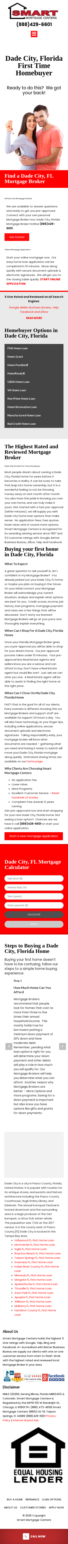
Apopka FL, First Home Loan (33, 1297)
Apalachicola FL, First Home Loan (36, 1284)
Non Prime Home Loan (21, 398)
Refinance (32, 1499)
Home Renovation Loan (22, 407)
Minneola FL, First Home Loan (33, 1275)
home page (35, 761)
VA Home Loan (16, 390)
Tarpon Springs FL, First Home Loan (37, 1258)
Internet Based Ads (26, 1420)
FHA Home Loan (17, 348)
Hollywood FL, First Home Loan (34, 1240)
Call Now (34, 1536)
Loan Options (51, 1499)
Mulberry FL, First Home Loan (33, 1306)
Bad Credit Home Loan (21, 423)
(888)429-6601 (34, 24)
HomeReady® (16, 373)
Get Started (16, 237)
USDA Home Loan (18, 381)
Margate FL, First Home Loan (33, 1280)
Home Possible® (17, 365)
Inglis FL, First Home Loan (31, 1249)
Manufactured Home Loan (24, 415)
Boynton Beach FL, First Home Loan (38, 1253)
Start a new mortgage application (33, 836)
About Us (10, 1507)
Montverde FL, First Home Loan (35, 1245)
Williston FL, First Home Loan (33, 1301)
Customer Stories (33, 1507)
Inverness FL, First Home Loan (34, 1262)
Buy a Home (15, 1499)
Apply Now (56, 1507)
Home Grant (15, 356)
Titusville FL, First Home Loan (33, 1288)
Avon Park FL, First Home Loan (34, 1293)
